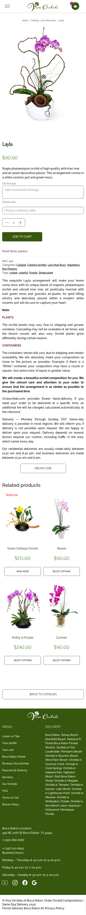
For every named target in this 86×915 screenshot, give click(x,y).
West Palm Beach (56, 759)
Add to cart (22, 236)
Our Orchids (9, 784)
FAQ (5, 790)
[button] (44, 75)
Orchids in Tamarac (57, 784)
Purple (33, 272)
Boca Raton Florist (13, 756)
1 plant (13, 272)
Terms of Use (10, 797)
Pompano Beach (71, 751)
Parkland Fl (74, 739)
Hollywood (52, 809)
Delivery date (9, 202)
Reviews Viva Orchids (15, 763)
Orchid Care (43, 468)
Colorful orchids (36, 264)
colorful (23, 272)
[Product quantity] (13, 222)
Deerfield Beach (55, 739)
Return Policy (10, 804)
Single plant (46, 272)
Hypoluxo (74, 805)
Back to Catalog (43, 694)
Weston (50, 747)
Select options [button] (61, 571)
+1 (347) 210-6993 (13, 848)
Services (7, 777)
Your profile (9, 743)
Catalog (35, 20)
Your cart (8, 750)
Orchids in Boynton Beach (61, 755)
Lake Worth (63, 789)
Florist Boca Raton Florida (61, 743)
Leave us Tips (11, 736)
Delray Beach (69, 735)
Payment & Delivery (14, 770)
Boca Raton (52, 735)
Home (25, 20)
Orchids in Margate (66, 780)
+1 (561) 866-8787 (13, 840)
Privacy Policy (54, 908)
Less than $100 (48, 20)
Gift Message (9, 183)
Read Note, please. (15, 251)
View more (22, 571)
